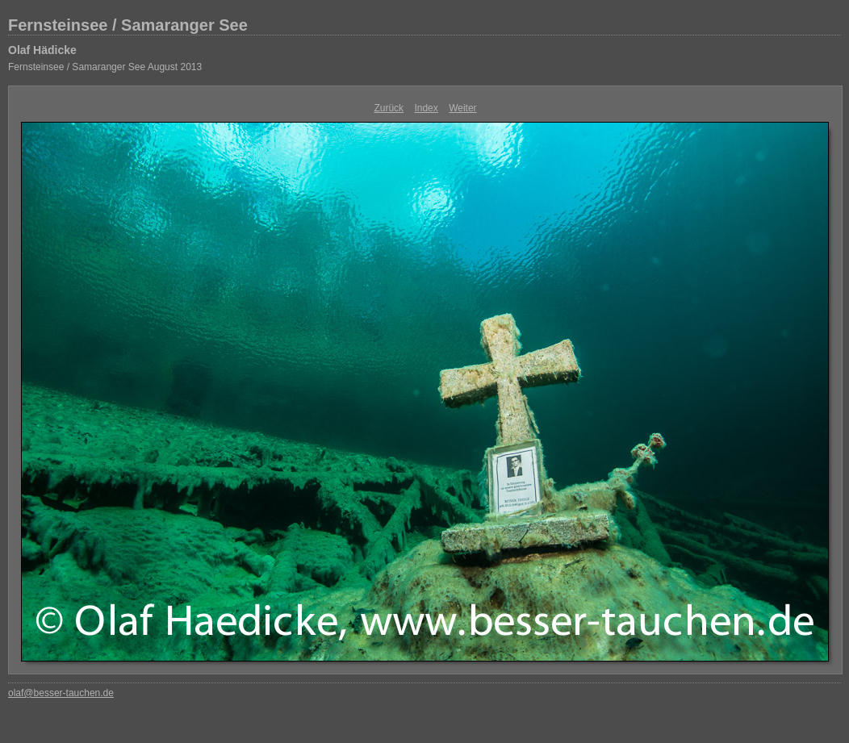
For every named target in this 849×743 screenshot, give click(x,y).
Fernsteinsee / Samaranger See (128, 25)
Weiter (462, 108)
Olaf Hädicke (42, 50)
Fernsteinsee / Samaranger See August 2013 (105, 67)
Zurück (389, 108)
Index (425, 108)
